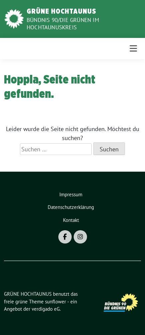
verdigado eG (46, 309)
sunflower (55, 301)
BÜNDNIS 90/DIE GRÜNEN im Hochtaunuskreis (63, 23)
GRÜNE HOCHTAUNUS (61, 11)
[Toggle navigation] (133, 48)
